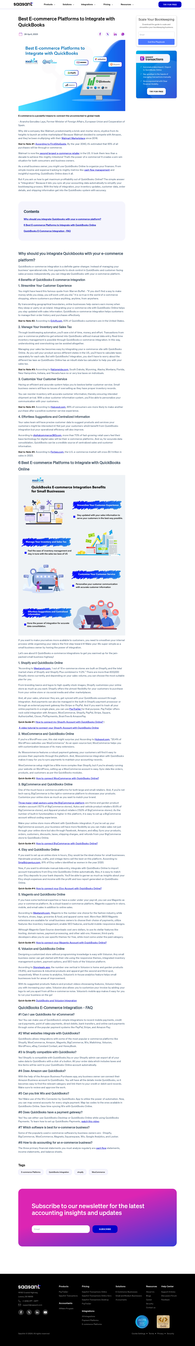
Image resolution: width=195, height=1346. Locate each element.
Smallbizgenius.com (29, 862)
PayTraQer (75, 708)
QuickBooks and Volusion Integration (56, 1000)
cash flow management (97, 169)
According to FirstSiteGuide (50, 143)
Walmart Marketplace (73, 138)
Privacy (160, 1333)
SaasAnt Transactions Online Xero (96, 1295)
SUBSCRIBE (105, 1229)
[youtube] (45, 1312)
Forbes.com (57, 451)
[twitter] (29, 1312)
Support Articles (168, 1291)
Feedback (165, 1299)
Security (149, 1303)
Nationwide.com (59, 369)
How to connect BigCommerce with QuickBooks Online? (67, 843)
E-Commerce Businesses (126, 1291)
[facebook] (21, 1312)
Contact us (150, 1307)
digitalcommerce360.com (47, 435)
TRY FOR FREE (170, 4)
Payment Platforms (90, 1320)
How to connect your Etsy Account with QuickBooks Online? (69, 888)
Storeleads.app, (42, 967)
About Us (150, 1291)
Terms (151, 1333)
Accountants (121, 1299)
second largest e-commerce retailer (59, 153)
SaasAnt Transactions (68, 1295)
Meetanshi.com (42, 668)
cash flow (101, 1147)
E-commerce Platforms (92, 1324)
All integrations (88, 1316)
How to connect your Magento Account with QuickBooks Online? (71, 942)
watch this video (90, 1121)
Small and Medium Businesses (129, 1295)
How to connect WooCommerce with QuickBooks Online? (67, 778)
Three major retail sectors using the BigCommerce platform (51, 802)
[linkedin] (37, 1312)
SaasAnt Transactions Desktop (95, 1299)
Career (149, 1299)
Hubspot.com (58, 406)
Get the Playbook (156, 41)
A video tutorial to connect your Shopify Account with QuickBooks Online (59, 727)
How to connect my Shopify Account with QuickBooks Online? (69, 721)
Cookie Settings (138, 1333)
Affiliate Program (66, 1308)
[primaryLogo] (29, 1287)
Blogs (148, 1295)
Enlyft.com (56, 320)
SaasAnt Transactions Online (94, 1291)
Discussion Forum (169, 1295)
